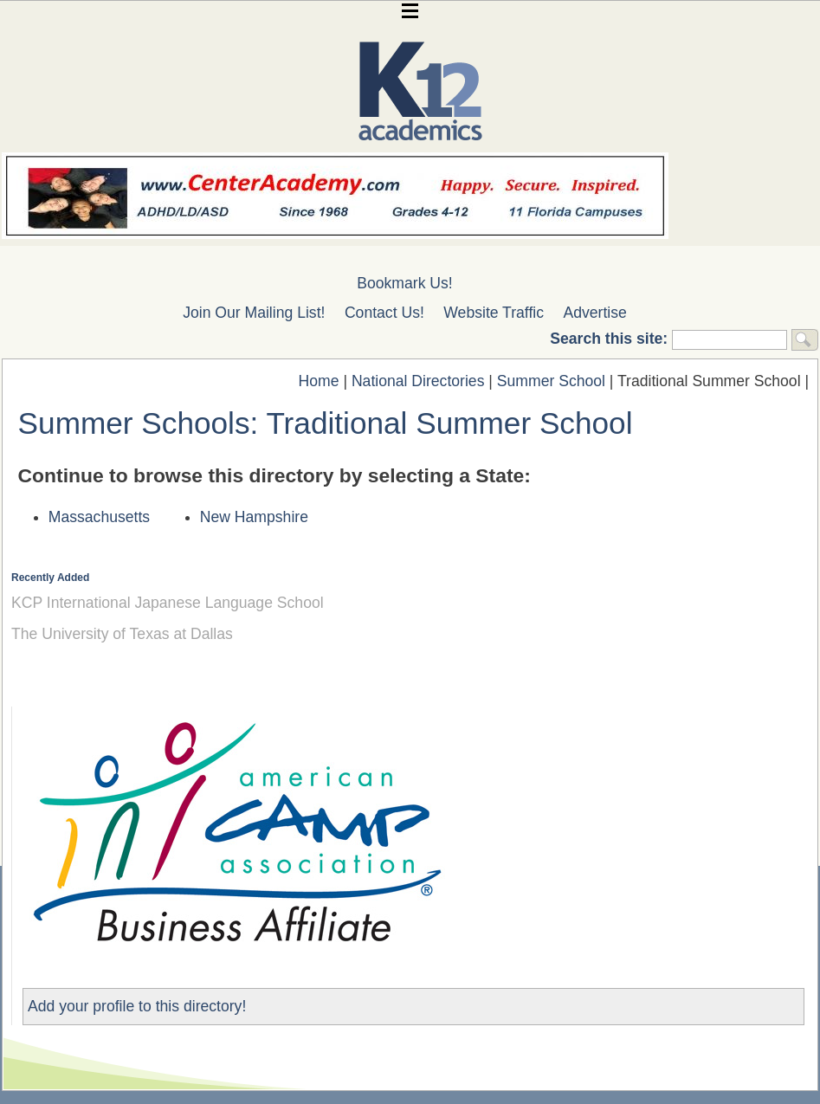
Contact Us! (384, 312)
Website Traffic (493, 312)
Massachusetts (99, 517)
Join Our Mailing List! (254, 312)
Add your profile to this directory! (137, 1006)
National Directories (418, 381)
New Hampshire (254, 517)
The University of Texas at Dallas (122, 633)
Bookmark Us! (404, 283)
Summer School (551, 381)
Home (319, 381)
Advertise (595, 312)
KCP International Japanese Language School (167, 602)
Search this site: (611, 338)
